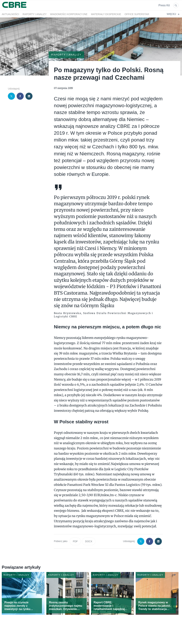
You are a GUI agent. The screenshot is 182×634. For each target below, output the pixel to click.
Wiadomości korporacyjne (68, 14)
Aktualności (10, 14)
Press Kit (164, 5)
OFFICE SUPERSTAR (137, 14)
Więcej (173, 14)
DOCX (88, 541)
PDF (75, 541)
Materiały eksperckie (106, 14)
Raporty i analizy (35, 14)
